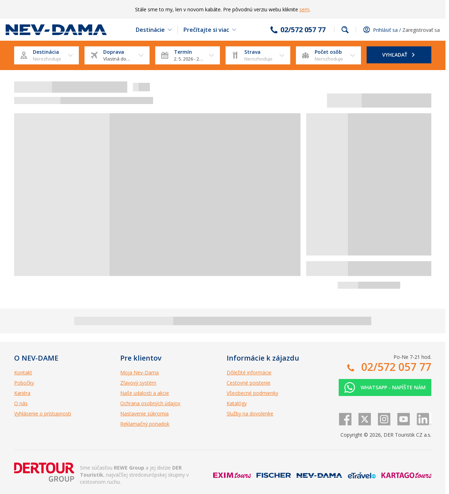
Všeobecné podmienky (252, 393)
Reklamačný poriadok (144, 423)
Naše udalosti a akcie (144, 393)
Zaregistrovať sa (421, 30)
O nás (21, 403)
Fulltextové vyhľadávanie (345, 29)
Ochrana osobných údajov (150, 403)
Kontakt (23, 372)
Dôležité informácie (249, 372)
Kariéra (22, 393)
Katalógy (237, 403)
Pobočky (24, 382)
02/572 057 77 (303, 29)
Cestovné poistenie (248, 382)
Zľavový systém (138, 382)
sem (304, 9)
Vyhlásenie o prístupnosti (42, 413)
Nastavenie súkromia (144, 413)
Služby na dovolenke (250, 413)
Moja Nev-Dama (139, 372)
